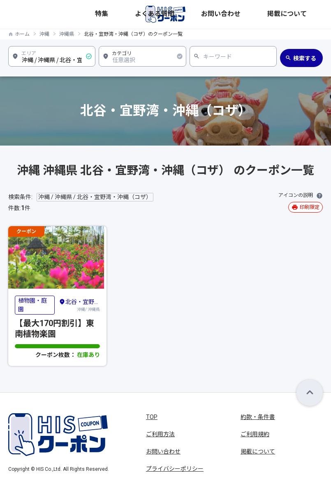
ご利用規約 (255, 434)
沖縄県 (66, 34)
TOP (151, 417)
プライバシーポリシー (175, 468)
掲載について (307, 14)
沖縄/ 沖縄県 (79, 305)
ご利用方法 (160, 434)
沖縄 (44, 34)
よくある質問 (234, 14)
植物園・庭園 (32, 304)
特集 (209, 14)
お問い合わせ (271, 14)
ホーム (22, 34)
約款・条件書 (258, 417)
